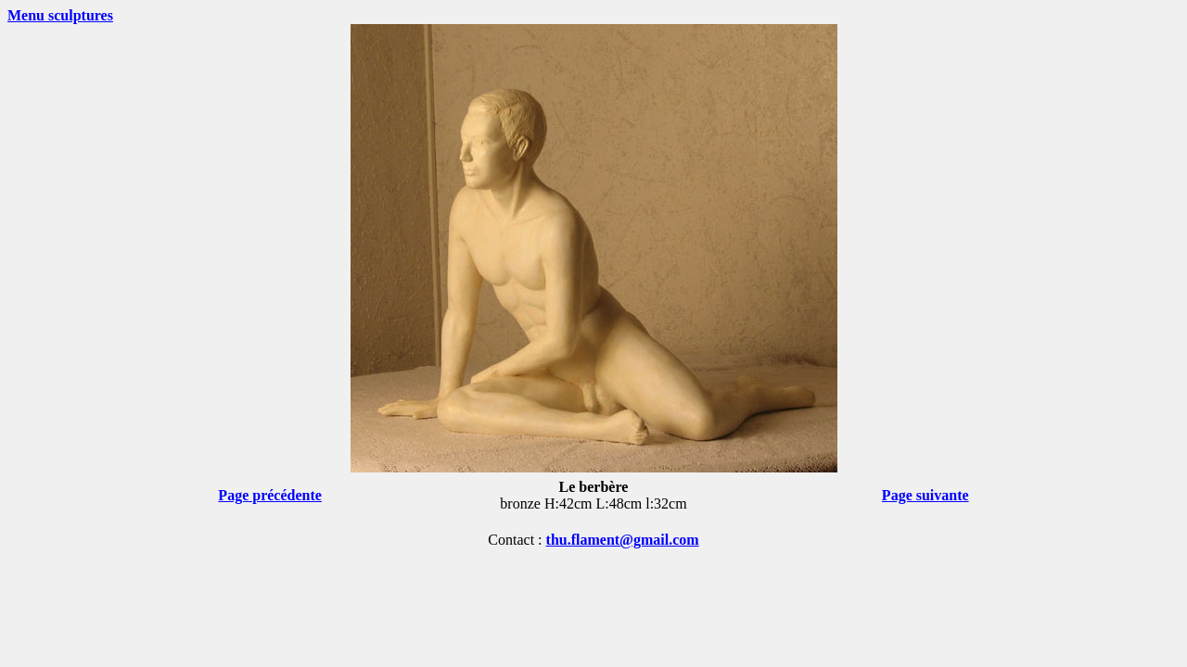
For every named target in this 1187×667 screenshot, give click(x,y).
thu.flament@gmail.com (622, 539)
